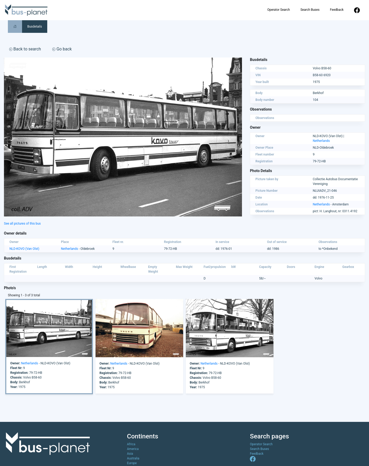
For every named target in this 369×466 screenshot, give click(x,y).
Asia (130, 453)
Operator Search (278, 10)
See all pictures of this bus (22, 223)
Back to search (25, 48)
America (133, 449)
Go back (62, 48)
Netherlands (321, 141)
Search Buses (310, 10)
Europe (132, 463)
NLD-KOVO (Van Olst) (24, 249)
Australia (133, 458)
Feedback (337, 10)
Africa (131, 444)
